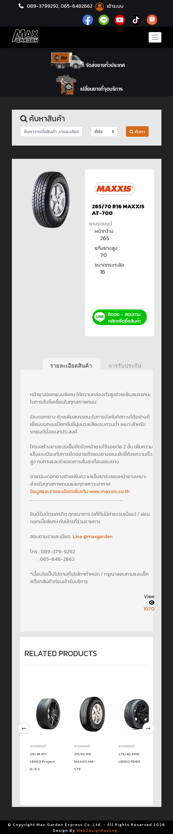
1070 (148, 608)
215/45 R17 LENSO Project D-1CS (42, 761)
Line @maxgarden (92, 536)
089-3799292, (43, 6)
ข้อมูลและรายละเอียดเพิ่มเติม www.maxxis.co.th (80, 491)
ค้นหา (137, 131)
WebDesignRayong (97, 830)
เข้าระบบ (110, 6)
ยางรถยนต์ (100, 223)
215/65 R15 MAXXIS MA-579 (84, 761)
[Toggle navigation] (155, 37)
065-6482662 (78, 6)
